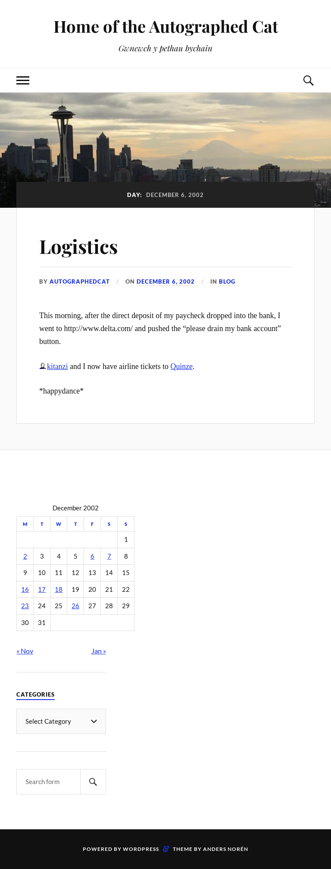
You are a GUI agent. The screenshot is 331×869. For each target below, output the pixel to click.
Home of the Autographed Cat (165, 26)
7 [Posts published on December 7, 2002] (109, 556)
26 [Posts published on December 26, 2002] (75, 606)
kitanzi (57, 366)
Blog (227, 281)
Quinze (182, 366)
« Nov (24, 651)
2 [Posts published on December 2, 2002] (25, 556)
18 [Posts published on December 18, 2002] (58, 589)
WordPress (141, 849)
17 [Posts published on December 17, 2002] (42, 589)
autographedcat (80, 281)
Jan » (98, 651)
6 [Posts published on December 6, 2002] (92, 556)
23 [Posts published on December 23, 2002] (25, 606)
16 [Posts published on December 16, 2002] (25, 589)
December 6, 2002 (166, 281)
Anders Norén (225, 849)
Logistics (78, 246)
